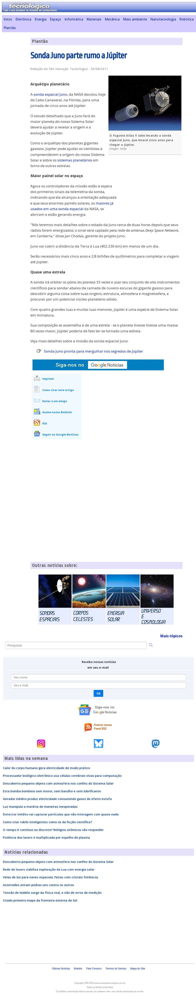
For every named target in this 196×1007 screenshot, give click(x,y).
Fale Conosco (94, 968)
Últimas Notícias (61, 968)
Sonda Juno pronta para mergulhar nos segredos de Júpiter (93, 351)
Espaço (55, 19)
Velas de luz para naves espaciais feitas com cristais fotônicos (50, 877)
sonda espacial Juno (50, 94)
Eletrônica (23, 19)
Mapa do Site (137, 968)
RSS (44, 423)
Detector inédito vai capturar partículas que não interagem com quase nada (61, 814)
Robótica (186, 19)
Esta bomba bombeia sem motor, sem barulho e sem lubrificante (52, 791)
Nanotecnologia (163, 19)
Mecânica (112, 19)
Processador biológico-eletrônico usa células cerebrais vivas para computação (62, 775)
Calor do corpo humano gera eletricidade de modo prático (46, 768)
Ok (99, 693)
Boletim (78, 968)
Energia (40, 19)
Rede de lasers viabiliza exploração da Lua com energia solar (48, 869)
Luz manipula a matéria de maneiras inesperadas (40, 806)
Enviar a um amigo (54, 401)
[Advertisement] (151, 188)
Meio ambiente (135, 19)
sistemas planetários (74, 160)
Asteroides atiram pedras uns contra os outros (38, 885)
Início (8, 19)
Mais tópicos (171, 636)
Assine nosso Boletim (57, 412)
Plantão (10, 27)
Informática (73, 19)
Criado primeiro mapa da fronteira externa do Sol (40, 900)
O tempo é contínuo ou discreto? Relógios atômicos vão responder (53, 830)
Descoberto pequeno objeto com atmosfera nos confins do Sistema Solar (58, 783)
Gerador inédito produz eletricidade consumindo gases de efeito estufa (57, 799)
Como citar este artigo (58, 390)
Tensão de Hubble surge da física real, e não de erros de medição (52, 892)
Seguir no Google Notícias (60, 434)
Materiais (94, 19)
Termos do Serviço (116, 968)
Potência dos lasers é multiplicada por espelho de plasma (46, 837)
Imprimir (48, 379)
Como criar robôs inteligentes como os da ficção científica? (47, 822)
